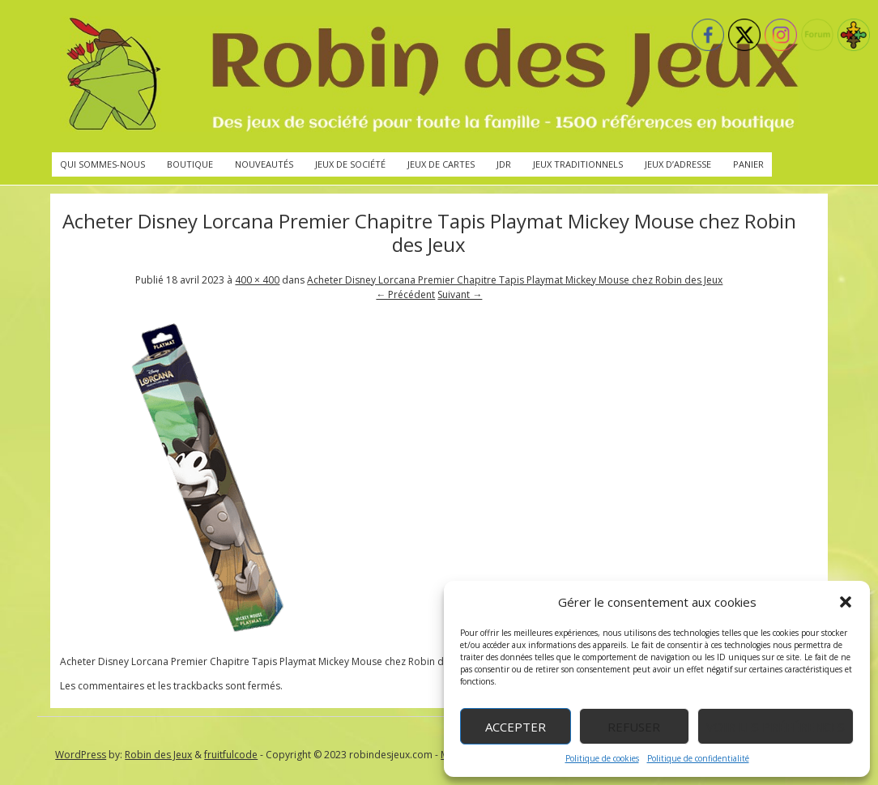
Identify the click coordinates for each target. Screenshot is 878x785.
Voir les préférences (775, 727)
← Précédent (405, 294)
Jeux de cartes (441, 164)
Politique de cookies (602, 758)
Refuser (633, 727)
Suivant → (459, 294)
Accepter (515, 727)
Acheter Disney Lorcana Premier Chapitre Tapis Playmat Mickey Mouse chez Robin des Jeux (514, 280)
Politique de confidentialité (698, 758)
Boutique (190, 164)
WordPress (80, 755)
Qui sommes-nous (102, 164)
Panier (748, 164)
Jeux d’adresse (678, 164)
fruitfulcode (231, 755)
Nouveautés (264, 164)
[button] (846, 602)
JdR (504, 164)
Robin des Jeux (158, 755)
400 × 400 (257, 280)
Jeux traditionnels (578, 164)
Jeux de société (350, 164)
